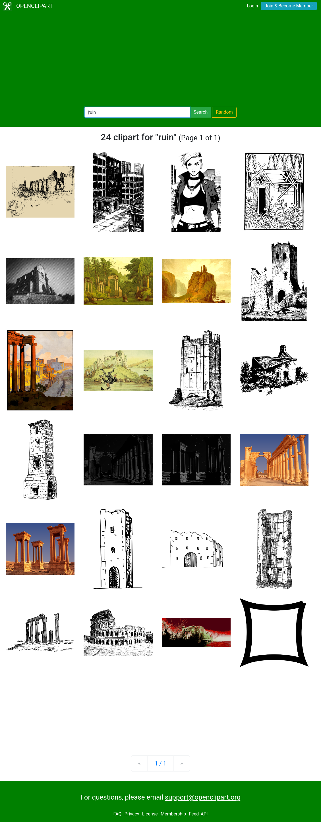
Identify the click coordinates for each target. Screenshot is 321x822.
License (150, 814)
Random (224, 112)
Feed (194, 814)
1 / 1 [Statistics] (160, 763)
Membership (173, 814)
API (204, 814)
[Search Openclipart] (137, 112)
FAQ (117, 814)
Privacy (132, 814)
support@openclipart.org (203, 797)
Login (252, 6)
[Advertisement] (160, 59)
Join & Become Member (289, 6)
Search (201, 112)
